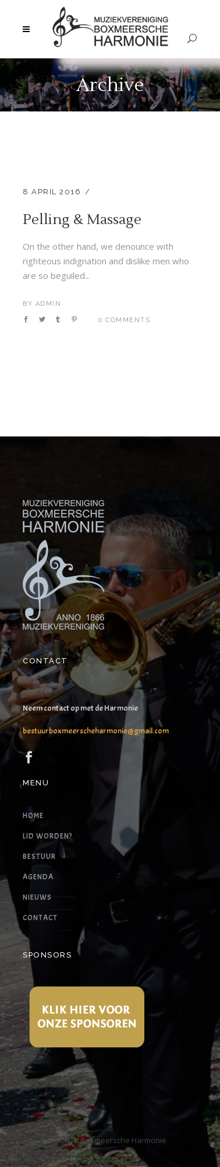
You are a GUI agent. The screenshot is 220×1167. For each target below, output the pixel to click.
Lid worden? (47, 836)
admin (49, 304)
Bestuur (39, 856)
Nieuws (37, 897)
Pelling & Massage (82, 220)
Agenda (38, 877)
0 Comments (124, 320)
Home (33, 815)
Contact (40, 918)
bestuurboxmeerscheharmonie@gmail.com (96, 731)
